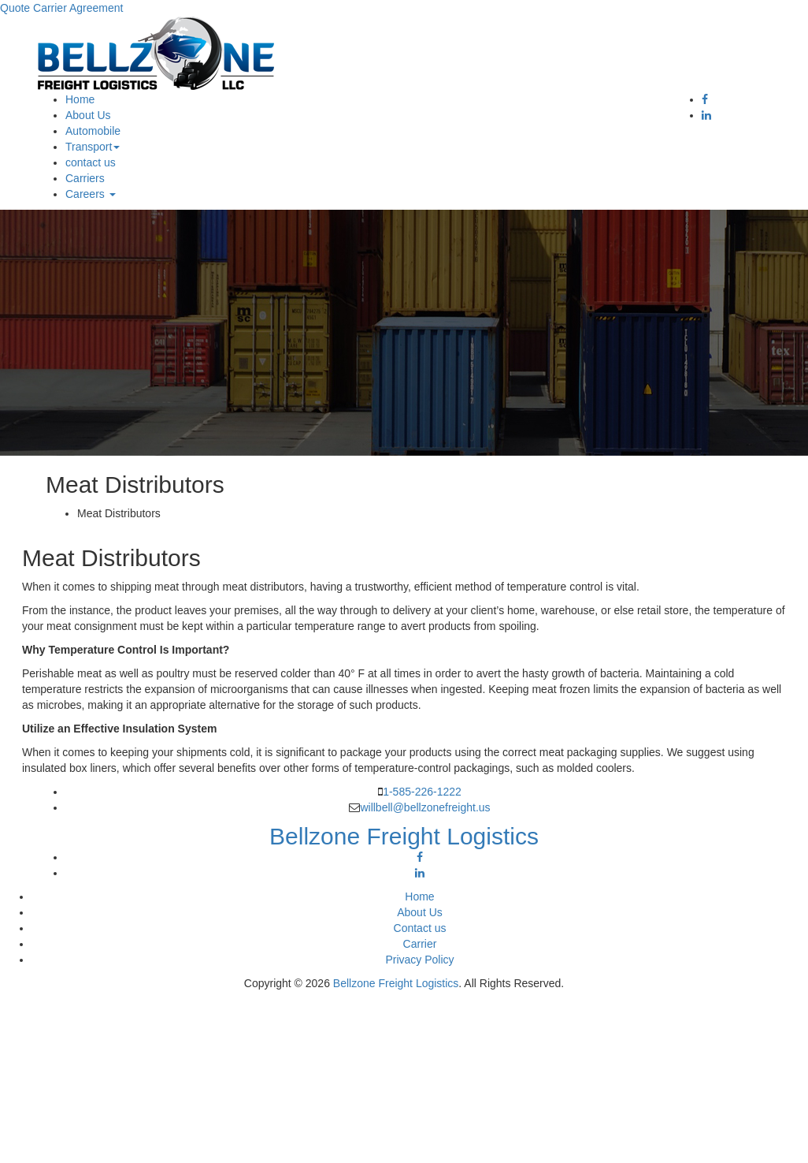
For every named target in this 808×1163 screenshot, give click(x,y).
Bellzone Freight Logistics (396, 983)
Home (80, 99)
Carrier (420, 943)
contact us (90, 162)
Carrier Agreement (78, 8)
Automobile (92, 131)
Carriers (85, 178)
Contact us (420, 928)
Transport (92, 146)
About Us (88, 115)
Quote (15, 8)
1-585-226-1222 (422, 791)
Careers (90, 194)
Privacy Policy (419, 959)
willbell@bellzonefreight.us (425, 807)
